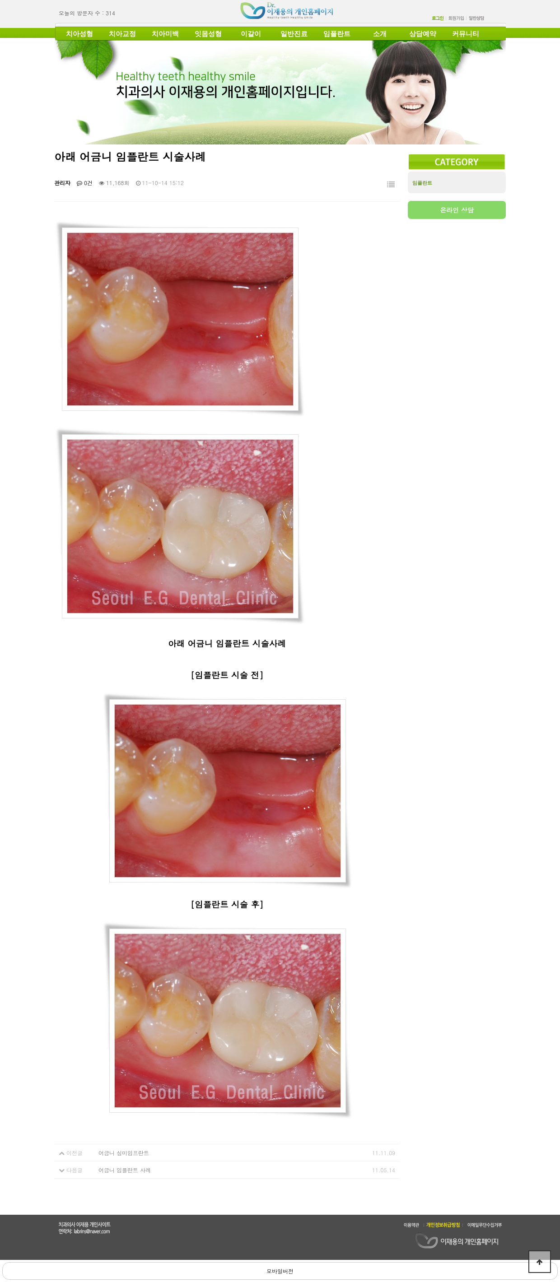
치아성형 (79, 33)
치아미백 (165, 33)
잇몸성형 (208, 33)
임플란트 (336, 33)
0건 (85, 182)
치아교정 (122, 33)
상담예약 (422, 33)
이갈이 (251, 33)
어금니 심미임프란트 (123, 1153)
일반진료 (294, 33)
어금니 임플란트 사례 (124, 1170)
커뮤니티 (465, 33)
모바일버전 (280, 1271)
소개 (380, 33)
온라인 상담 (457, 209)
